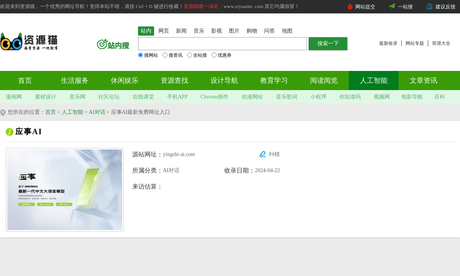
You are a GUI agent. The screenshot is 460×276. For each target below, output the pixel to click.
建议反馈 (445, 7)
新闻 (181, 31)
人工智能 (374, 80)
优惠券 (222, 55)
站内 (146, 31)
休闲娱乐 (124, 80)
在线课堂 (143, 97)
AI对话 (97, 112)
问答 (269, 31)
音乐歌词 (286, 97)
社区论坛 (109, 97)
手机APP (177, 97)
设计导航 (224, 80)
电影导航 (412, 97)
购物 (251, 31)
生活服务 (75, 80)
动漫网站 (252, 97)
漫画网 (14, 97)
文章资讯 (423, 80)
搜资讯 (172, 55)
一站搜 (405, 7)
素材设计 (45, 97)
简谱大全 (441, 43)
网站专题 (415, 43)
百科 (439, 97)
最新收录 (388, 43)
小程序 (318, 97)
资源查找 (174, 80)
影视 (216, 31)
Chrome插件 (214, 97)
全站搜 (197, 55)
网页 (163, 31)
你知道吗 (350, 97)
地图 (287, 31)
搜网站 (148, 55)
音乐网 (77, 97)
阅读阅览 (324, 80)
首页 (25, 80)
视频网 (382, 97)
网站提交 (365, 7)
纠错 (274, 154)
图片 (234, 31)
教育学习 (274, 80)
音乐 (199, 31)
